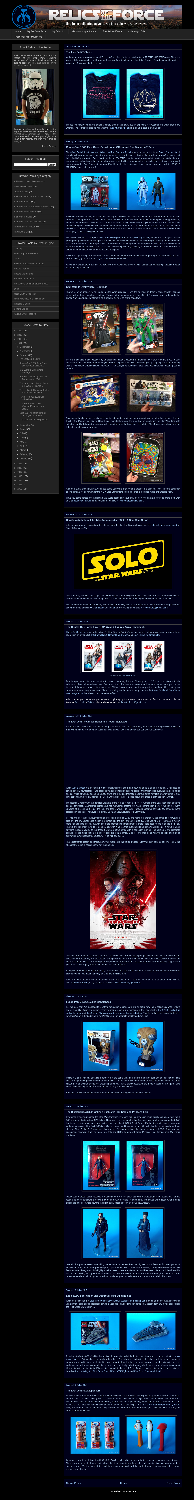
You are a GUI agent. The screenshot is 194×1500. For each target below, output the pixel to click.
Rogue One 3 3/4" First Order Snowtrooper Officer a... (33, 364)
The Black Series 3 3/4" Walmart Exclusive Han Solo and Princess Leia (107, 1112)
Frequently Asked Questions (28, 37)
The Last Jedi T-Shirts (78, 52)
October (24, 355)
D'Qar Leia (102, 258)
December (25, 347)
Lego (16, 289)
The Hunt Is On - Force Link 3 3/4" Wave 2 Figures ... (33, 384)
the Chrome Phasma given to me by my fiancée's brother (114, 1013)
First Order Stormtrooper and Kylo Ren (160, 1404)
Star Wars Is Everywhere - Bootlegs (86, 287)
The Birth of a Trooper (24, 226)
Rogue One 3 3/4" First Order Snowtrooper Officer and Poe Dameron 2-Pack (110, 147)
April (22, 446)
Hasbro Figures (21, 268)
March (23, 450)
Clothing (18, 248)
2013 (20, 476)
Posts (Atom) (129, 1491)
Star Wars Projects (23, 216)
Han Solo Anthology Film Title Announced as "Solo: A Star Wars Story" (107, 520)
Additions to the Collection (26, 181)
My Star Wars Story (36, 31)
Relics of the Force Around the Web (31, 196)
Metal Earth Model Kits (25, 294)
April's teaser (78, 788)
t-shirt (119, 128)
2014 (20, 472)
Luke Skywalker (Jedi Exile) (146, 635)
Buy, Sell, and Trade (112, 31)
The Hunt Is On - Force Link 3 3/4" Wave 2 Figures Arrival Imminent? (105, 627)
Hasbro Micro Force (23, 274)
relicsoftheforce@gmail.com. (127, 982)
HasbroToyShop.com (76, 632)
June (22, 437)
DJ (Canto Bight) (99, 635)
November (25, 351)
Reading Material (22, 304)
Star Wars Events (22, 201)
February (24, 454)
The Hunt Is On (21, 232)
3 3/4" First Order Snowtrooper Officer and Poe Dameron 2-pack (100, 152)
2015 (20, 468)
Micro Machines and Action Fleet (29, 298)
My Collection (58, 31)
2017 (20, 343)
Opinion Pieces (21, 191)
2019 (20, 335)
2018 (20, 339)
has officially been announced (162, 525)
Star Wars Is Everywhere (26, 211)
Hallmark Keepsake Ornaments (29, 263)
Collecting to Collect (137, 31)
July (22, 433)
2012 (20, 480)
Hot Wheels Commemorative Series (31, 283)
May (22, 441)
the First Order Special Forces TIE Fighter (109, 1371)
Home (18, 31)
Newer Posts (73, 1483)
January (24, 458)
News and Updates (23, 186)
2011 (20, 484)
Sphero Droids (21, 309)
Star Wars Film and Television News (31, 206)
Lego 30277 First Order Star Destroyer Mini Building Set (98, 1295)
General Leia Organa (118, 635)
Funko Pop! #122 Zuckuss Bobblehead (88, 1002)
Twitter (88, 500)
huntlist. (168, 152)
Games (17, 258)
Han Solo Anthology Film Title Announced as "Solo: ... (33, 377)
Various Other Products (25, 314)
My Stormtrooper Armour (84, 31)
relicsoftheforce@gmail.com (130, 500)
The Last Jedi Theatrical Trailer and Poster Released (96, 721)
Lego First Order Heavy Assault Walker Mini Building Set (117, 1301)
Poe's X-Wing (81, 1371)
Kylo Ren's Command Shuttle (148, 1371)
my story (32, 63)
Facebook (77, 500)
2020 (20, 330)
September (25, 425)
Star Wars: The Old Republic (27, 221)
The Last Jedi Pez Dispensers (83, 1390)
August (23, 429)
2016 (20, 463)
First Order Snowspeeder (111, 237)
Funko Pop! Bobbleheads (26, 253)
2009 (20, 489)
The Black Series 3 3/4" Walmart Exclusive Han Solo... (31, 406)
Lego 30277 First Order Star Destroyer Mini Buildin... (32, 414)
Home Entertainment (24, 278)
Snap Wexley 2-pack (139, 237)
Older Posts (173, 1483)
